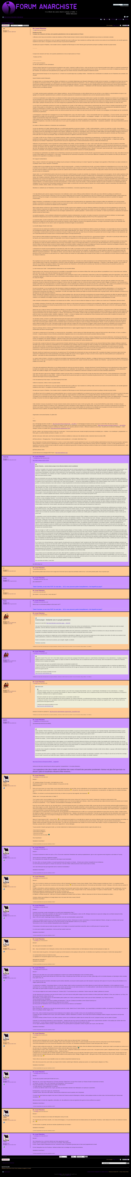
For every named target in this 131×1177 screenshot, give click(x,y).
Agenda (107, 19)
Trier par (71, 1156)
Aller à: (99, 1163)
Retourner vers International (8, 1162)
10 (128, 25)
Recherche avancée (124, 5)
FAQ (103, 19)
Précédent (5, 1156)
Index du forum (7, 17)
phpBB (60, 1174)
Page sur (116, 25)
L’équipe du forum (90, 1171)
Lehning (36, 777)
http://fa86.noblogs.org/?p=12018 (41, 460)
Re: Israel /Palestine (39, 28)
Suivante (126, 1156)
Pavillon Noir (37, 458)
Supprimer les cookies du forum (101, 1171)
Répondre (6, 25)
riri (35, 569)
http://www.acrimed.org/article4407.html (60, 428)
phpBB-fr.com (68, 1175)
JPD (35, 30)
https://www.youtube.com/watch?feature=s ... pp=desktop (111, 425)
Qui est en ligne (6, 1166)
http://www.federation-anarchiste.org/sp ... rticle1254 (58, 623)
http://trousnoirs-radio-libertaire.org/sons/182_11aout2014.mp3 (65, 711)
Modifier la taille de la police (127, 16)
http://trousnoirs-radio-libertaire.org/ (43, 673)
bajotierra (37, 721)
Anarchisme (14, 17)
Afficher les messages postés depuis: (55, 1156)
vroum (36, 614)
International (20, 17)
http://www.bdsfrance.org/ (61, 452)
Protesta (36, 579)
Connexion (126, 19)
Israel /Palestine (8, 23)
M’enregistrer (119, 19)
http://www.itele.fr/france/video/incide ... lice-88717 (65, 423)
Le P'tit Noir (112, 19)
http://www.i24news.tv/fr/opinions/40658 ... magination (46, 761)
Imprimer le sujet (125, 16)
